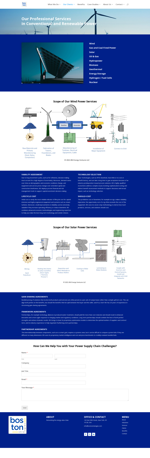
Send (24, 408)
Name (25, 353)
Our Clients (68, 5)
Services (124, 425)
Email (24, 379)
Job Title (25, 371)
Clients (124, 428)
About (124, 420)
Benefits (81, 5)
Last (56, 359)
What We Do (53, 5)
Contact (119, 5)
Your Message (28, 388)
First (23, 359)
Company (25, 363)
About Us (107, 5)
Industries (125, 422)
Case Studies (93, 5)
